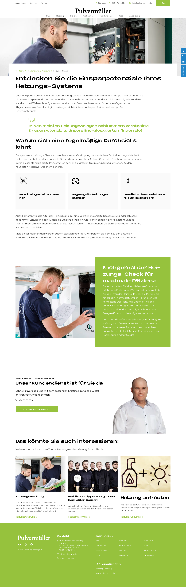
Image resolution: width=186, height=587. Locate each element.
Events (44, 3)
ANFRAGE (183, 71)
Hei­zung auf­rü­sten (145, 498)
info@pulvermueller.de (140, 3)
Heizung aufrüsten (131, 517)
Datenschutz (125, 555)
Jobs (121, 16)
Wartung (46, 71)
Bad (48, 16)
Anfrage (163, 3)
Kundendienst (106, 16)
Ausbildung (134, 16)
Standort (101, 3)
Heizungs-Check (60, 71)
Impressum (149, 555)
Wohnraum (88, 16)
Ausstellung (21, 3)
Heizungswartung (25, 517)
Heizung (60, 16)
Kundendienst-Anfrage (35, 409)
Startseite (20, 71)
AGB (98, 555)
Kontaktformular (151, 550)
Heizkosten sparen (78, 517)
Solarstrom (149, 540)
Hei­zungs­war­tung (30, 497)
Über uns (33, 3)
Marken (122, 550)
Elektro (73, 16)
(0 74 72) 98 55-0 (117, 3)
